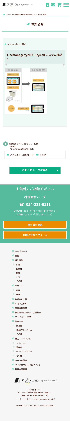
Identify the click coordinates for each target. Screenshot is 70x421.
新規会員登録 (21, 369)
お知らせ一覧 (21, 299)
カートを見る (21, 360)
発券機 (19, 325)
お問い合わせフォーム (35, 235)
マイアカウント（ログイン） (28, 364)
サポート (19, 285)
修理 (18, 290)
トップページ (21, 251)
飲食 (18, 272)
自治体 (19, 268)
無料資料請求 (35, 225)
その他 (42, 154)
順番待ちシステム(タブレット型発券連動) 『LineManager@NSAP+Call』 (23, 144)
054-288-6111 (35, 204)
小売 (18, 277)
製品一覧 (19, 321)
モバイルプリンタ (24, 351)
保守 (18, 294)
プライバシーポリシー (25, 316)
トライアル (21, 343)
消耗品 (19, 347)
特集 (17, 255)
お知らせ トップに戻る (35, 170)
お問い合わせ (21, 303)
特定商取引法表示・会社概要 (28, 312)
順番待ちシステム (24, 329)
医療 (18, 264)
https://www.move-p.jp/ (44, 399)
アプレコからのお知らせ (22, 154)
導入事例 (19, 260)
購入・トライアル (23, 338)
